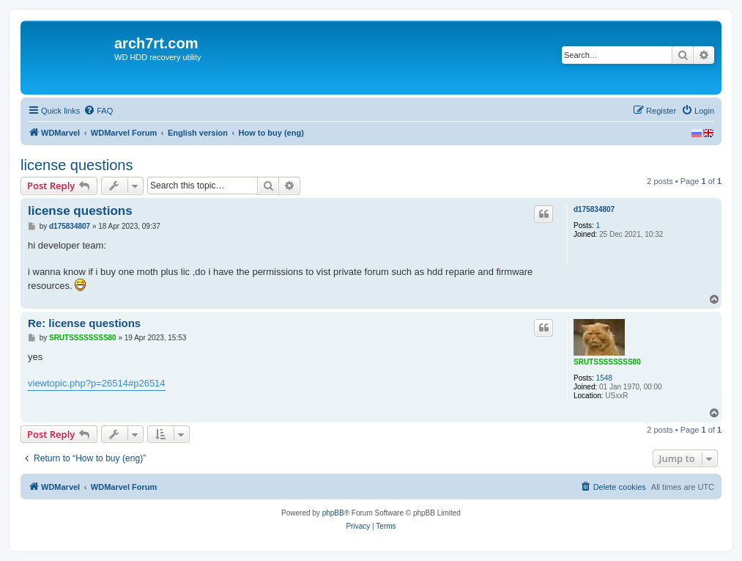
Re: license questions (84, 323)
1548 (604, 378)
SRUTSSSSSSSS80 (607, 362)
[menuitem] (98, 111)
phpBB (333, 513)
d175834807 (594, 209)
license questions (77, 165)
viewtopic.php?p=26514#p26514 (97, 383)
